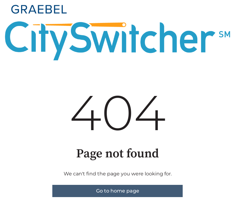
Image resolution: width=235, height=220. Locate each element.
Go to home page (117, 191)
